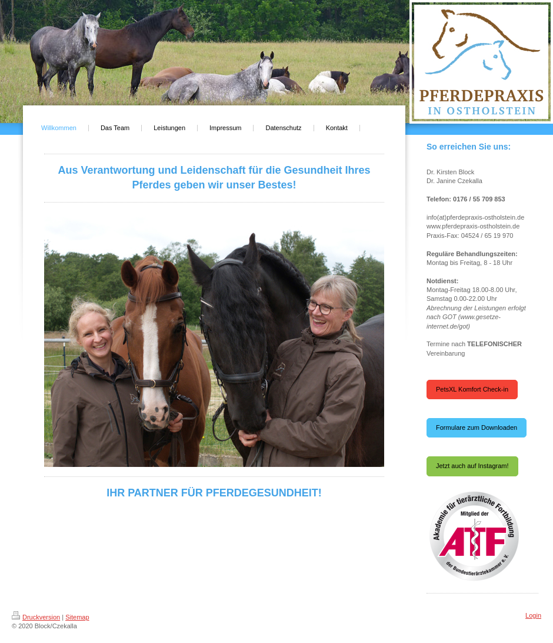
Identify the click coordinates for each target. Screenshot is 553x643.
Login (533, 615)
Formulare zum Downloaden (476, 427)
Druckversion (36, 617)
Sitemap (77, 617)
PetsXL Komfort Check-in (472, 389)
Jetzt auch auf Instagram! (472, 465)
